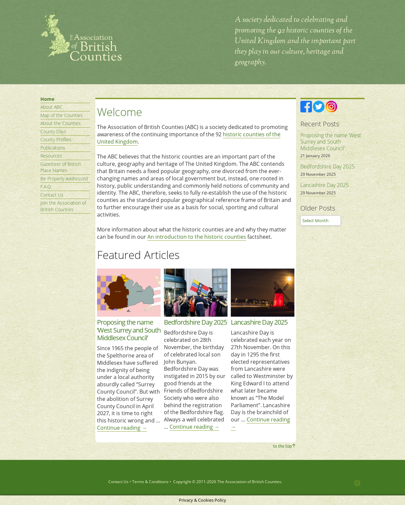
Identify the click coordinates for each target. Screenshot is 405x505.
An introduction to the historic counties (196, 236)
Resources (51, 156)
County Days (53, 131)
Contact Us (52, 195)
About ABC (51, 107)
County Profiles (56, 139)
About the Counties (60, 123)
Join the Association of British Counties (63, 206)
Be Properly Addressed (64, 178)
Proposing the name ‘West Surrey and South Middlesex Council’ (129, 330)
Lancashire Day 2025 (259, 322)
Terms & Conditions (150, 481)
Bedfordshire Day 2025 (195, 322)
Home (47, 99)
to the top (282, 446)
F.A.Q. (46, 186)
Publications (52, 148)
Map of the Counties (61, 115)
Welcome (119, 111)
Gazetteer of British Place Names (60, 167)
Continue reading (122, 427)
